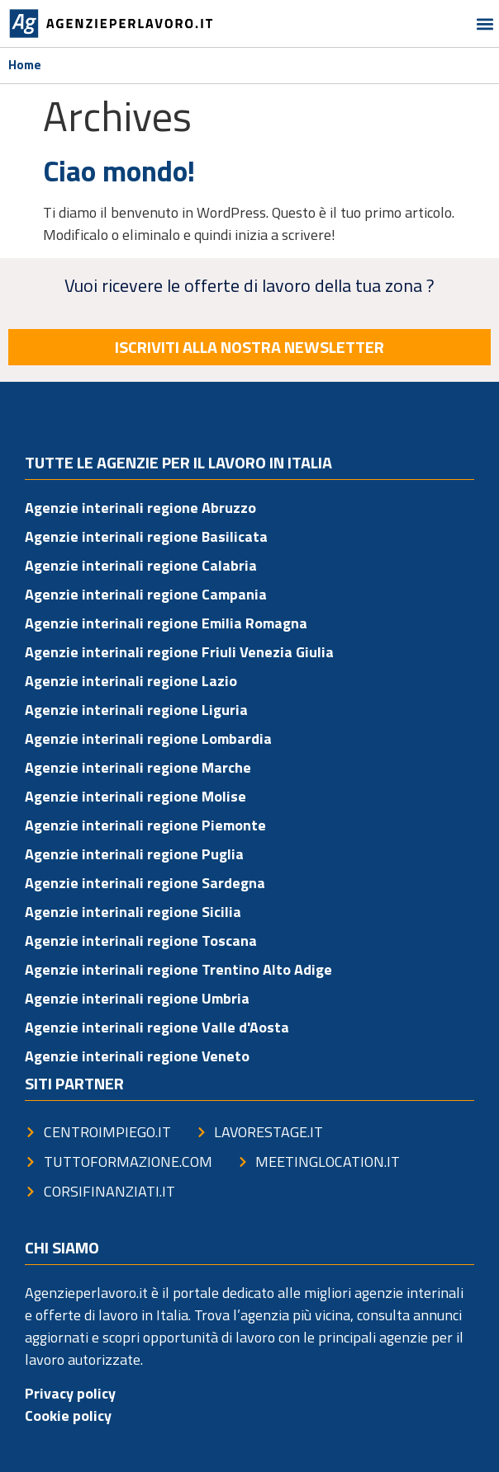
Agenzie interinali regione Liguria (136, 709)
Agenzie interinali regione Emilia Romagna (166, 623)
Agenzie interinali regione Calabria (141, 565)
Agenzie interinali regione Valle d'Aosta (157, 1027)
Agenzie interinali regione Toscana (141, 940)
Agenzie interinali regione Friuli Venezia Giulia (179, 652)
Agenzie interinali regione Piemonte (145, 825)
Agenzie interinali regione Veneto (137, 1056)
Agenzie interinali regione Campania (146, 594)
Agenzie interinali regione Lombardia (148, 738)
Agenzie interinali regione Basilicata (146, 536)
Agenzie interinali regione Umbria (137, 998)
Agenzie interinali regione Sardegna (145, 883)
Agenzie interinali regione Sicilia (133, 912)
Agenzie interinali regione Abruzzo (140, 507)
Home (24, 64)
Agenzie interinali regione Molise (135, 796)
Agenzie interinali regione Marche (138, 767)
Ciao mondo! (119, 170)
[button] (485, 23)
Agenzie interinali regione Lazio (131, 681)
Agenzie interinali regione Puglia (134, 854)
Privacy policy (70, 1393)
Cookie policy (68, 1415)
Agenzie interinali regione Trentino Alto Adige (178, 969)
